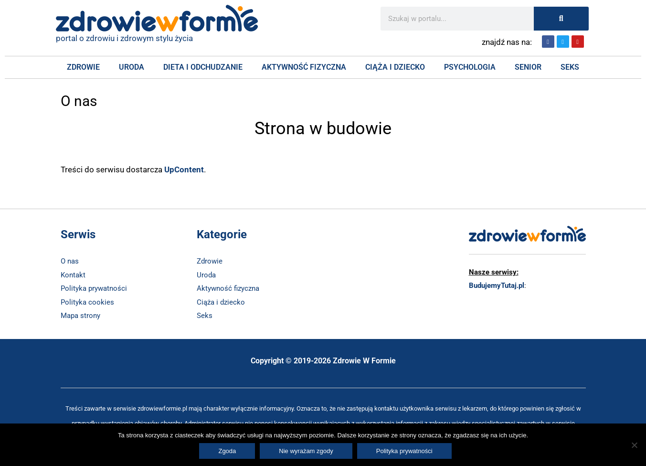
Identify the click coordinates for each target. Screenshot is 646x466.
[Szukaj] (561, 19)
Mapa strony (80, 314)
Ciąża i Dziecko (395, 67)
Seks (570, 67)
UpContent (184, 169)
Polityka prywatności (94, 288)
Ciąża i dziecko (221, 301)
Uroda (131, 67)
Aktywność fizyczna (304, 67)
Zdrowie (83, 67)
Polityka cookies (87, 301)
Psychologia (470, 67)
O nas (70, 261)
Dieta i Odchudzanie (203, 67)
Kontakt (73, 274)
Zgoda (227, 451)
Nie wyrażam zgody (306, 451)
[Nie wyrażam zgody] (634, 445)
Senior (528, 67)
